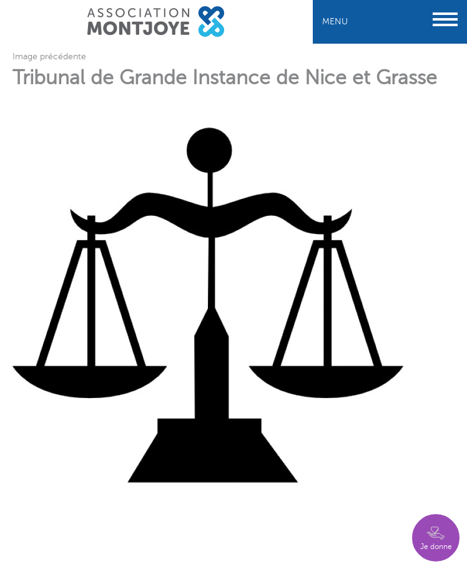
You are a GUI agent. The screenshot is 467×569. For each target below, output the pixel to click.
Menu (390, 21)
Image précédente (49, 56)
